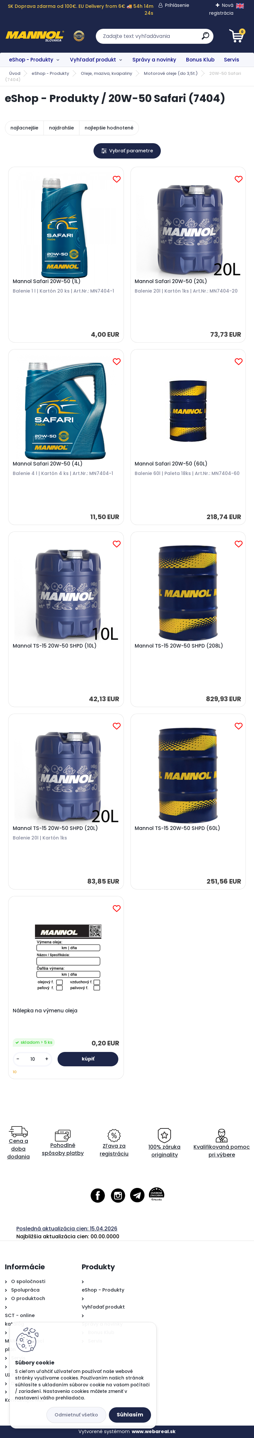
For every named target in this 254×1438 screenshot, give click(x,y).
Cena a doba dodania (18, 1143)
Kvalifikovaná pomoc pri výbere (222, 1143)
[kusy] (32, 1059)
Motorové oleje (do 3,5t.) (171, 73)
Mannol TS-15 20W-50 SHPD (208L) (179, 646)
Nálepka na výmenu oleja (45, 1010)
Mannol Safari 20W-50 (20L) (171, 281)
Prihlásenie (177, 5)
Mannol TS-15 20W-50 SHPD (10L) (55, 646)
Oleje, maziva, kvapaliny (106, 73)
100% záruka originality (164, 1143)
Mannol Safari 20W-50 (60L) (171, 464)
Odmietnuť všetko (76, 1415)
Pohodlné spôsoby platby (63, 1143)
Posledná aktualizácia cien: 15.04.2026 (66, 1228)
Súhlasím (130, 1414)
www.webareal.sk (154, 1431)
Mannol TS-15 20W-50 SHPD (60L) (177, 828)
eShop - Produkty (31, 59)
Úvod (14, 73)
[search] (205, 38)
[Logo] (45, 36)
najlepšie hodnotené (109, 128)
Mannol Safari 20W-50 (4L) (48, 464)
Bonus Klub (200, 59)
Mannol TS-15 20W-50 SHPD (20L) (55, 828)
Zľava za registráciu (114, 1143)
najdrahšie (61, 128)
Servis (231, 59)
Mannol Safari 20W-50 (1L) (47, 281)
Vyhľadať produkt (93, 59)
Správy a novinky (154, 59)
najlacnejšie (24, 128)
